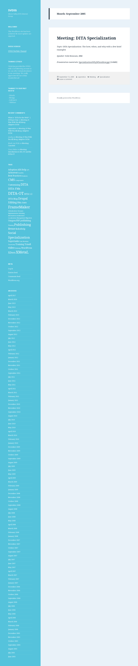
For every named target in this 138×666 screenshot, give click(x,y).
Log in (10, 269)
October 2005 (13, 641)
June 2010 (12, 424)
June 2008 (12, 517)
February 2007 (13, 579)
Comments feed (14, 276)
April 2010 (12, 431)
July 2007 (11, 559)
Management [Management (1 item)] (21, 218)
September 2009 (14, 459)
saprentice (12, 128)
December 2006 (14, 587)
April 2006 (12, 618)
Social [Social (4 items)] (12, 233)
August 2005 (12, 649)
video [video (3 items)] (11, 247)
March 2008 (12, 528)
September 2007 (14, 552)
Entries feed (12, 272)
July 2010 (11, 420)
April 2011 (12, 389)
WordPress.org (13, 280)
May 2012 (12, 346)
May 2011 (12, 385)
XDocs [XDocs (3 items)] (12, 252)
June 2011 (12, 381)
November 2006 (14, 590)
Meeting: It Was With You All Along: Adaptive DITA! (18, 122)
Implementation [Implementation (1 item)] (13, 213)
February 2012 (13, 354)
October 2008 (13, 501)
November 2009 (14, 451)
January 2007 (13, 583)
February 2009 (13, 486)
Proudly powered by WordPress (68, 98)
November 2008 (14, 497)
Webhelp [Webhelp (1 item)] (18, 248)
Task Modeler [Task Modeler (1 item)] (24, 241)
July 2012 (11, 338)
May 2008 (12, 521)
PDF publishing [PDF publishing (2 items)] (23, 220)
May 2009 (12, 474)
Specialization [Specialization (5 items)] (19, 237)
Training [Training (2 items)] (20, 244)
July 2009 (11, 466)
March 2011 (12, 392)
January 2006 (13, 629)
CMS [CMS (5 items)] (11, 180)
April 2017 (12, 295)
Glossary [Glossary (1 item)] (20, 211)
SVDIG (12, 10)
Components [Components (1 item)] (19, 180)
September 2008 (14, 505)
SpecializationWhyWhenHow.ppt (94, 62)
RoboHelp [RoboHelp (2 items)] (20, 228)
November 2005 (14, 637)
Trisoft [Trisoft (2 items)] (28, 244)
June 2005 (12, 657)
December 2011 (14, 361)
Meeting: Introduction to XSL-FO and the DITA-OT (19, 151)
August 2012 (12, 334)
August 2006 (12, 602)
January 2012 (13, 357)
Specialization (105, 77)
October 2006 (13, 594)
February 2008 (13, 532)
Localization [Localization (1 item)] (12, 218)
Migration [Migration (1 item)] (28, 218)
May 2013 (12, 307)
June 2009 (12, 470)
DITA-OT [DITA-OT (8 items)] (16, 193)
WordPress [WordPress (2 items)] (26, 247)
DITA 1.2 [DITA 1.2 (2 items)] (28, 194)
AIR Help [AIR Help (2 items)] (21, 169)
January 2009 (13, 489)
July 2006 (11, 606)
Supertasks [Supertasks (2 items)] (13, 241)
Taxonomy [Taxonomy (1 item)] (11, 244)
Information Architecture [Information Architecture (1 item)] (16, 216)
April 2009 (12, 478)
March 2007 (12, 575)
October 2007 (13, 548)
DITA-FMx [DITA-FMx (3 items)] (14, 188)
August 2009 (12, 462)
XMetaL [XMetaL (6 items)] (22, 252)
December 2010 (14, 404)
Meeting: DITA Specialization (86, 38)
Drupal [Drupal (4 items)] (23, 198)
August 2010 (12, 416)
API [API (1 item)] (28, 170)
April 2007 (12, 571)
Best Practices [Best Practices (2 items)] (14, 175)
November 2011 (14, 365)
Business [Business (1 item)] (25, 176)
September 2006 (14, 598)
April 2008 (12, 524)
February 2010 (13, 439)
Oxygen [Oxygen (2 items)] (12, 220)
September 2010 (14, 412)
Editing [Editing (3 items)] (12, 202)
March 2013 (12, 311)
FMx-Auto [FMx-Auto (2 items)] (22, 202)
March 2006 (12, 622)
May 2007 (12, 567)
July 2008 (11, 513)
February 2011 (13, 396)
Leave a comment (65, 79)
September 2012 (14, 330)
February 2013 (13, 315)
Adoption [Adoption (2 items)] (12, 169)
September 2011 (14, 373)
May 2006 (12, 614)
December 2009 (14, 447)
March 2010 (12, 435)
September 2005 (14, 645)
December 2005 (14, 633)
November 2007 (14, 544)
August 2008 (12, 509)
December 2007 (14, 540)
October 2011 (13, 369)
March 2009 (12, 482)
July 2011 (11, 377)
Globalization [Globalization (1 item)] (12, 211)
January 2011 (13, 400)
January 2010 (13, 443)
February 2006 (13, 625)
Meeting (93, 77)
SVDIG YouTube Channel (17, 51)
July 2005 (11, 653)
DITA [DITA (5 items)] (24, 184)
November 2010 (14, 408)
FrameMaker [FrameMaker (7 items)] (19, 206)
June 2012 (12, 342)
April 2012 (12, 350)
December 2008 (14, 493)
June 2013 (12, 303)
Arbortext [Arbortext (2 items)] (13, 172)
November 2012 (14, 323)
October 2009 (13, 455)
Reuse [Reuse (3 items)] (11, 228)
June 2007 (12, 563)
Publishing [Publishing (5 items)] (22, 224)
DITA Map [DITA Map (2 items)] (13, 198)
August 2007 (12, 556)
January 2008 (13, 536)
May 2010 (12, 427)
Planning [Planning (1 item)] (11, 225)
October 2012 (13, 326)
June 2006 (12, 610)
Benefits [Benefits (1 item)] (21, 173)
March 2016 (12, 299)
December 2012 (14, 319)
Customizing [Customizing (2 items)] (14, 184)
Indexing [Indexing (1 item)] (22, 213)
